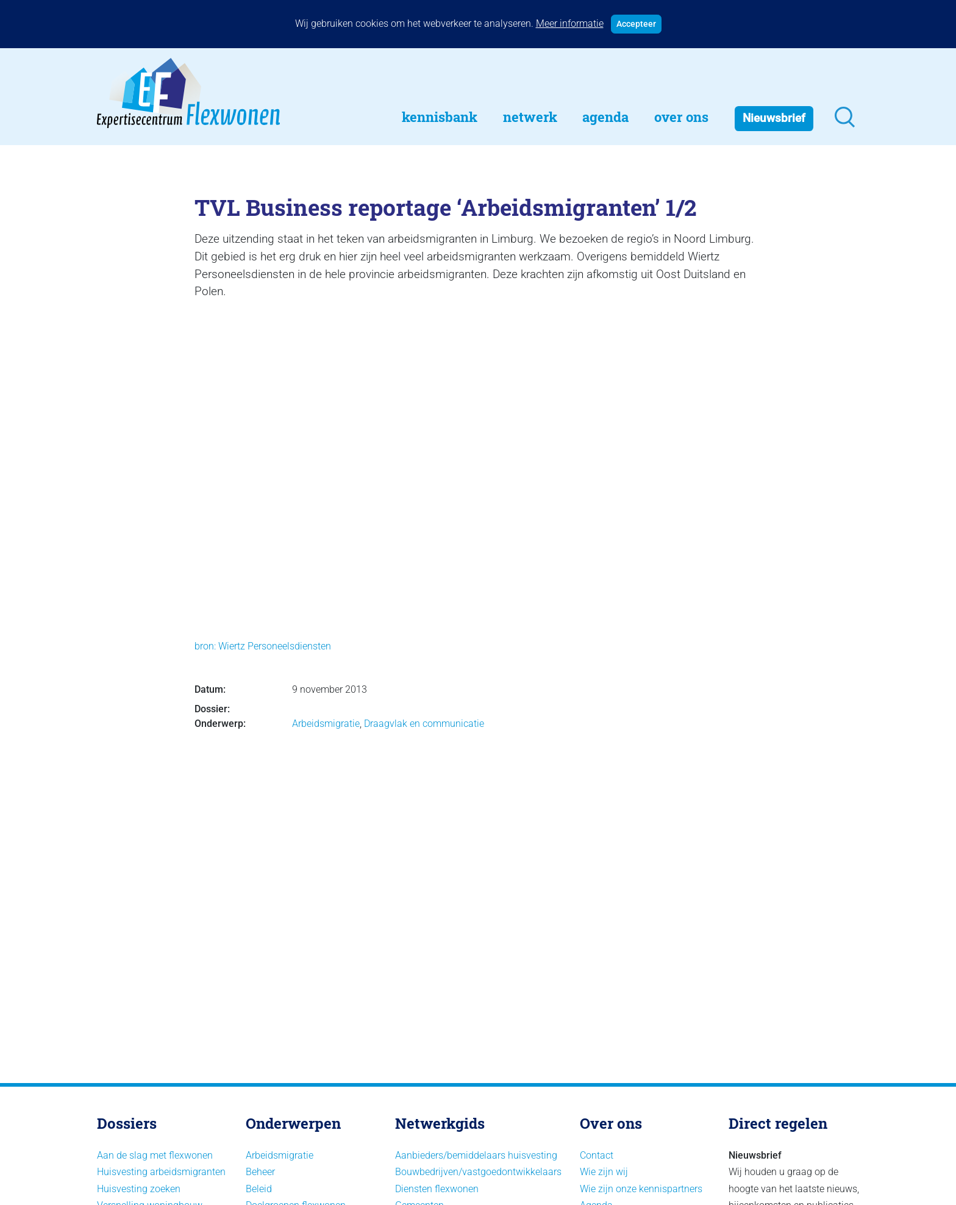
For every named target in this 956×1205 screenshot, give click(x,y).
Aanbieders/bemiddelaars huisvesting (476, 1155)
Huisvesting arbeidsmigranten (161, 1172)
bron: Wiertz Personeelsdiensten (262, 646)
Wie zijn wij (604, 1172)
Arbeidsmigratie (326, 723)
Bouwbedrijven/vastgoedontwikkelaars (478, 1172)
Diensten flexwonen (437, 1189)
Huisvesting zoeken (138, 1189)
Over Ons (681, 117)
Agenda (605, 117)
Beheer (260, 1172)
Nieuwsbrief (774, 118)
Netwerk (530, 117)
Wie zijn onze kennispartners (641, 1189)
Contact (596, 1155)
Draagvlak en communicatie (424, 723)
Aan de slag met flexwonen (155, 1155)
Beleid (259, 1189)
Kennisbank (439, 117)
